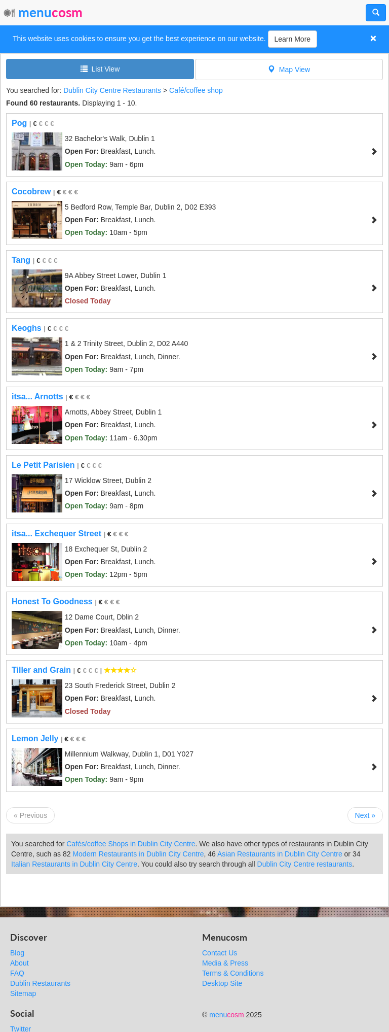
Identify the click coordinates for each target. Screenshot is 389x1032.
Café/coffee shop (196, 90)
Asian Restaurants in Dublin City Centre (279, 854)
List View (100, 68)
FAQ (17, 973)
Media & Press (225, 963)
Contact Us (219, 953)
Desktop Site (222, 983)
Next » (365, 815)
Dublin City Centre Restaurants (112, 90)
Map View (289, 69)
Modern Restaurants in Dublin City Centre (138, 854)
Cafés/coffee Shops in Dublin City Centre (130, 844)
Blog (17, 953)
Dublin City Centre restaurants (305, 864)
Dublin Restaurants (40, 983)
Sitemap (23, 993)
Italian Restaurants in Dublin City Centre (74, 864)
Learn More (293, 39)
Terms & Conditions (232, 973)
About (19, 963)
